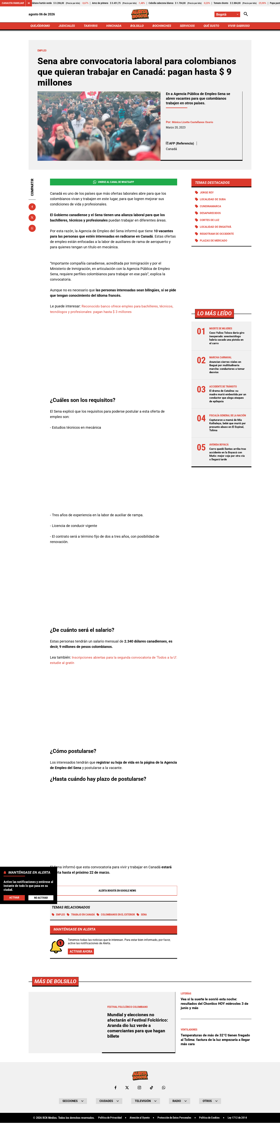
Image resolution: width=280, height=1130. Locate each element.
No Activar (40, 897)
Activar (14, 897)
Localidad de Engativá (217, 228)
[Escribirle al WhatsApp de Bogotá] (164, 1088)
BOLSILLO (137, 26)
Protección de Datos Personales (186, 1118)
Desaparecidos (211, 214)
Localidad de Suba (214, 200)
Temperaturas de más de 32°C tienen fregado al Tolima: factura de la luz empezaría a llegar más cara (210, 1040)
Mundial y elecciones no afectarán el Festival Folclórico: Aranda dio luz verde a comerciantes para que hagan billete (138, 1026)
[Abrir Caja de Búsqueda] (246, 14)
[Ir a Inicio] (140, 14)
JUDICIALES (67, 26)
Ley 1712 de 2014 (140, 1125)
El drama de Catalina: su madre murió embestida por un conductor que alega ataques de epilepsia (227, 401)
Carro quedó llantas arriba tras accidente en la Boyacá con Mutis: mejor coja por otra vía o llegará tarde (227, 462)
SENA (150, 915)
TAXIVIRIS (91, 26)
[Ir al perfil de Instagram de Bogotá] (139, 1088)
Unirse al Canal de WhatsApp (113, 183)
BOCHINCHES (161, 26)
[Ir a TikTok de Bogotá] (151, 1088)
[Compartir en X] (32, 218)
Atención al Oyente (149, 1118)
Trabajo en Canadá (83, 915)
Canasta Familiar (13, 3)
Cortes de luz (210, 221)
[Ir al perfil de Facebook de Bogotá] (115, 1088)
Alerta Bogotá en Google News (113, 891)
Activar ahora (82, 952)
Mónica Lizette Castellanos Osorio (194, 123)
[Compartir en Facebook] (32, 207)
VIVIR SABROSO (238, 26)
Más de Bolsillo (56, 982)
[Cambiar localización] (227, 14)
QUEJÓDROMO (40, 26)
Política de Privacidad (117, 1118)
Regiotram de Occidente (218, 235)
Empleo (59, 915)
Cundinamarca (211, 207)
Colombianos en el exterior (122, 915)
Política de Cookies (224, 1118)
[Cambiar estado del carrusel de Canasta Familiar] (29, 3)
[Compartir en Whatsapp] (32, 228)
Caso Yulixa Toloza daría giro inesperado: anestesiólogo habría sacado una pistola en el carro (225, 341)
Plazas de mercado (214, 242)
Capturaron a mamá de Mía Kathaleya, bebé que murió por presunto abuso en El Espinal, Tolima (226, 433)
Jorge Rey (207, 193)
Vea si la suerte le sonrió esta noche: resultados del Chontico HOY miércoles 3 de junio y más (216, 1004)
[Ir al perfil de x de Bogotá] (127, 1088)
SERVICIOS (186, 26)
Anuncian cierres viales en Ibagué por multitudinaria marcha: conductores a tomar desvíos (226, 372)
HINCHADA (114, 26)
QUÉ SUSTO (210, 26)
